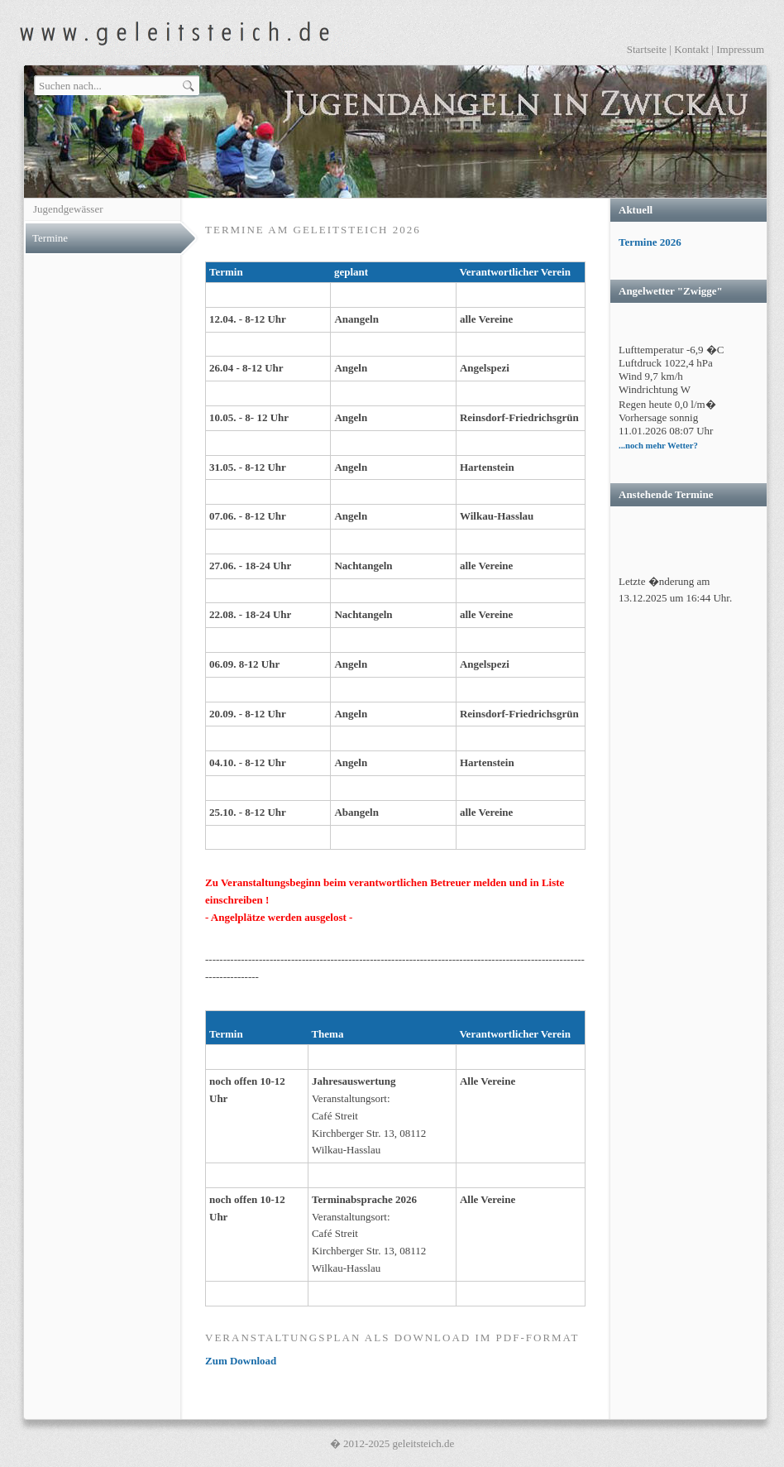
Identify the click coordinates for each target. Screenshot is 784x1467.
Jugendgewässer (68, 209)
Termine (50, 238)
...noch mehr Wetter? (658, 445)
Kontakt (691, 49)
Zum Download (240, 1360)
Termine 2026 (650, 242)
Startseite (647, 49)
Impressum (740, 49)
